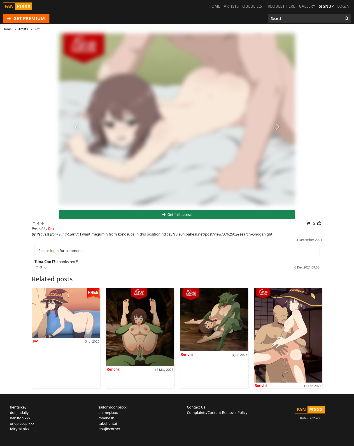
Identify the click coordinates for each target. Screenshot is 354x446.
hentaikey (18, 407)
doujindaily (19, 412)
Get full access (176, 214)
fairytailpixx (20, 428)
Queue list (253, 6)
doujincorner (109, 428)
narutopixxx (20, 418)
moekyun (106, 418)
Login (343, 6)
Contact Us (196, 407)
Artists (231, 6)
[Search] (346, 18)
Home (214, 6)
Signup (326, 6)
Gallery (307, 6)
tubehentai (107, 423)
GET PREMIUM (26, 18)
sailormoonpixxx (112, 407)
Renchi (113, 369)
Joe (35, 341)
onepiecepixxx (22, 423)
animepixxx (108, 412)
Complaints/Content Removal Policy (217, 412)
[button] (76, 127)
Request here (281, 6)
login (54, 250)
